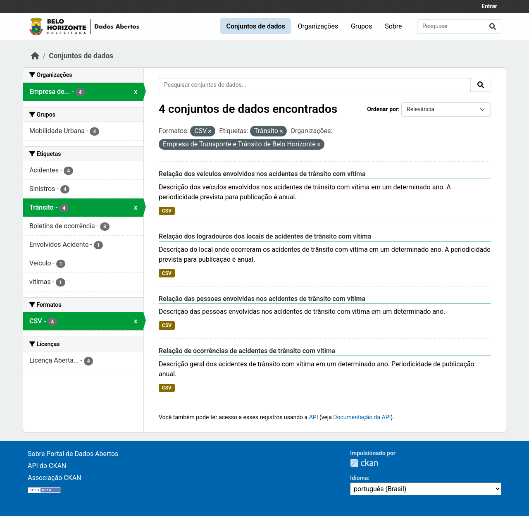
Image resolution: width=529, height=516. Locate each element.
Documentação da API (362, 417)
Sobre (393, 26)
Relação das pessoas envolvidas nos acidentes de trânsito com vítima (262, 299)
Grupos (361, 26)
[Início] (35, 56)
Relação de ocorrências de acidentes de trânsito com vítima (247, 351)
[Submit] (492, 26)
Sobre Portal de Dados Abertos (73, 454)
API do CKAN (47, 466)
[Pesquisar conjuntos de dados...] (459, 26)
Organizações (318, 26)
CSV (167, 211)
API (313, 417)
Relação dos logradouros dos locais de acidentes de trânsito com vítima (265, 236)
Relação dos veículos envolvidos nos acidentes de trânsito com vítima (262, 174)
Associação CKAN (54, 478)
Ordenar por (382, 109)
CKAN (364, 463)
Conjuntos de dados (255, 26)
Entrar (489, 6)
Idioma (359, 478)
